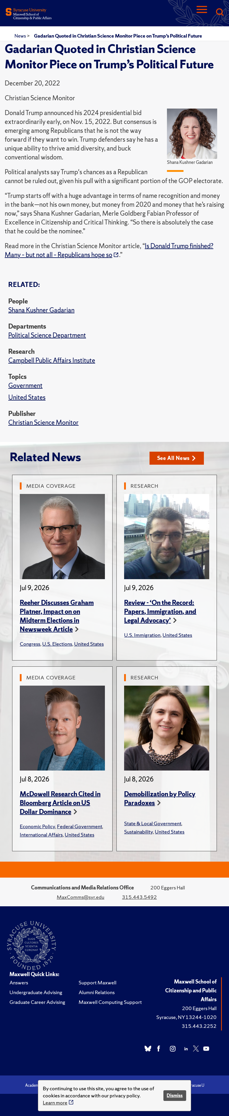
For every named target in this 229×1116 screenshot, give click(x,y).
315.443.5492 (139, 897)
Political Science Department (47, 335)
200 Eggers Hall (199, 1008)
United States (27, 397)
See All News (176, 458)
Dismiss (175, 1095)
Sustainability (138, 831)
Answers (18, 982)
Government (25, 385)
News (20, 36)
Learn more (55, 1102)
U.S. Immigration (142, 635)
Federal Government (79, 826)
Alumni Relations (97, 992)
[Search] (219, 12)
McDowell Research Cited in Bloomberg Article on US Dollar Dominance (60, 803)
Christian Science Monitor (43, 422)
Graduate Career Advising (37, 1002)
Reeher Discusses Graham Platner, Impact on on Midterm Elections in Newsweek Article (57, 616)
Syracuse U (195, 1085)
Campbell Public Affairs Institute (51, 360)
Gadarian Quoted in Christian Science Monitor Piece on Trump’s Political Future (118, 36)
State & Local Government (152, 823)
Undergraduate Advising (35, 992)
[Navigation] (202, 12)
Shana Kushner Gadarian (41, 310)
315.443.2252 (199, 1026)
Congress (30, 643)
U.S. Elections (57, 643)
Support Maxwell (97, 982)
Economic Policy (37, 826)
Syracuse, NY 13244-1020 (186, 1017)
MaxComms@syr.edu (80, 897)
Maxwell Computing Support (110, 1002)
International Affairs (41, 834)
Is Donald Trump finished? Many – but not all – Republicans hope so (109, 250)
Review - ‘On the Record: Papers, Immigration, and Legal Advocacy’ (160, 611)
